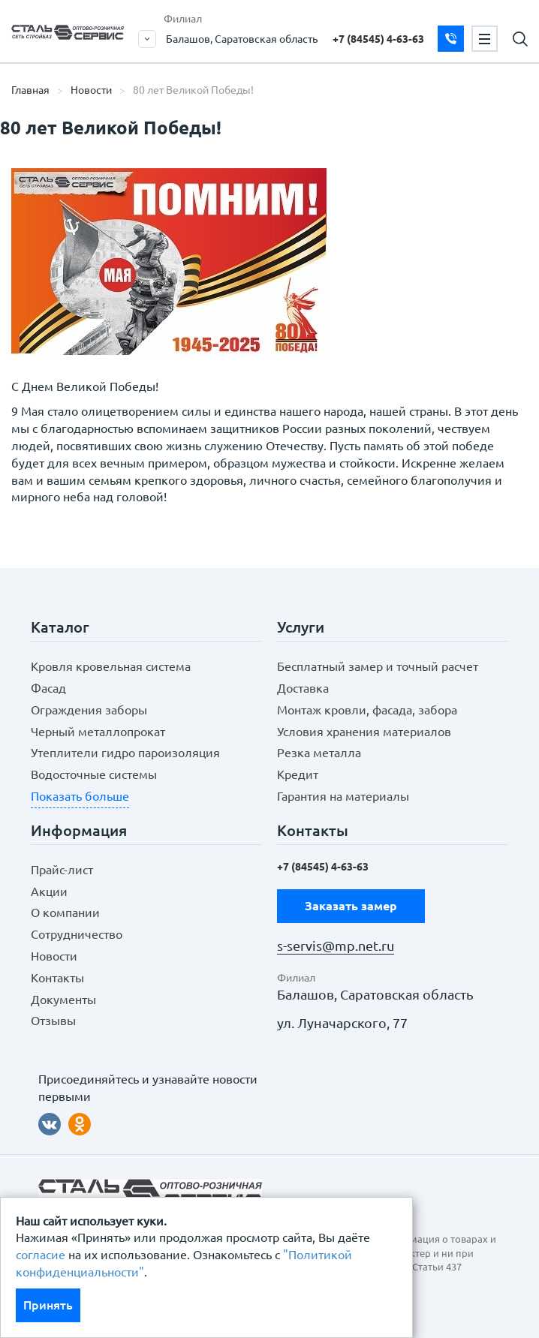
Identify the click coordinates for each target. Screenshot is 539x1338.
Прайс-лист (62, 869)
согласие (40, 1254)
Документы (63, 999)
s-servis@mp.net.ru (335, 946)
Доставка (303, 688)
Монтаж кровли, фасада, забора (367, 710)
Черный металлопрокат (98, 731)
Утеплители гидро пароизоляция (125, 752)
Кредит (297, 774)
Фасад (48, 688)
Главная (30, 90)
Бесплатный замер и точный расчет (377, 666)
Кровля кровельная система (111, 666)
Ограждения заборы (89, 710)
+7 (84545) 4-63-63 (378, 39)
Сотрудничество (76, 934)
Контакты (57, 978)
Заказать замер (451, 39)
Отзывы (53, 1020)
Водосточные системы (94, 774)
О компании (65, 912)
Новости (91, 90)
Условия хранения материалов (364, 731)
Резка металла (319, 752)
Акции (49, 891)
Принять (48, 1305)
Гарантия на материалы (343, 796)
